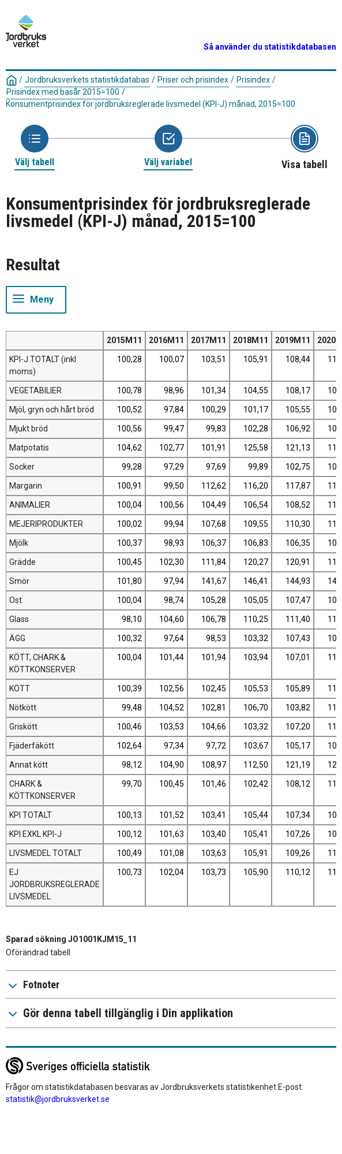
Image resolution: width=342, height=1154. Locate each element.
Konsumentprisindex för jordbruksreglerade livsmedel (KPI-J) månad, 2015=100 (150, 104)
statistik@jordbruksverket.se (58, 1099)
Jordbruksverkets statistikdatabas (87, 79)
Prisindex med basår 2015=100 (62, 91)
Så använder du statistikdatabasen (270, 46)
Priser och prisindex (192, 79)
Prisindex (253, 79)
